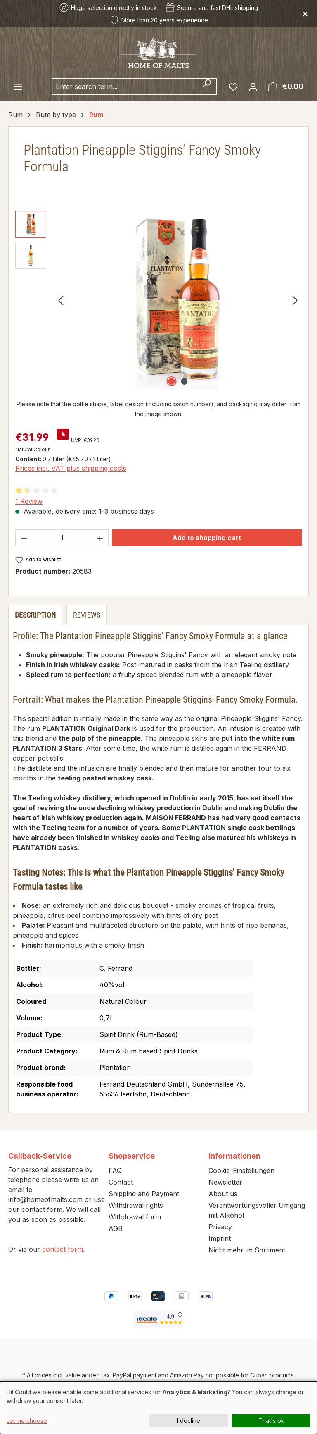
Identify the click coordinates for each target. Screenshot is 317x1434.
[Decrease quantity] (24, 537)
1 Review (29, 501)
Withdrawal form (135, 1217)
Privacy (220, 1227)
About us (222, 1194)
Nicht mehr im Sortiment (246, 1250)
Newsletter (225, 1182)
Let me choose (27, 1420)
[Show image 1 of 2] (171, 381)
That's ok (271, 1420)
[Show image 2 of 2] (184, 381)
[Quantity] (62, 537)
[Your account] (253, 86)
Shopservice (132, 1156)
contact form (62, 1249)
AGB (116, 1228)
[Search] (207, 86)
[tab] (35, 615)
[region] (158, 300)
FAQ (115, 1170)
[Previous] (60, 299)
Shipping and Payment (144, 1194)
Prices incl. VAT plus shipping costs (70, 468)
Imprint (219, 1238)
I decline (188, 1420)
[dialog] (158, 1407)
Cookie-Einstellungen (241, 1170)
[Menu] (18, 86)
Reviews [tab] (86, 614)
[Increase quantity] (100, 537)
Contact (121, 1182)
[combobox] (125, 86)
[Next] (295, 299)
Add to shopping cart (207, 538)
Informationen (234, 1156)
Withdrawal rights (136, 1205)
